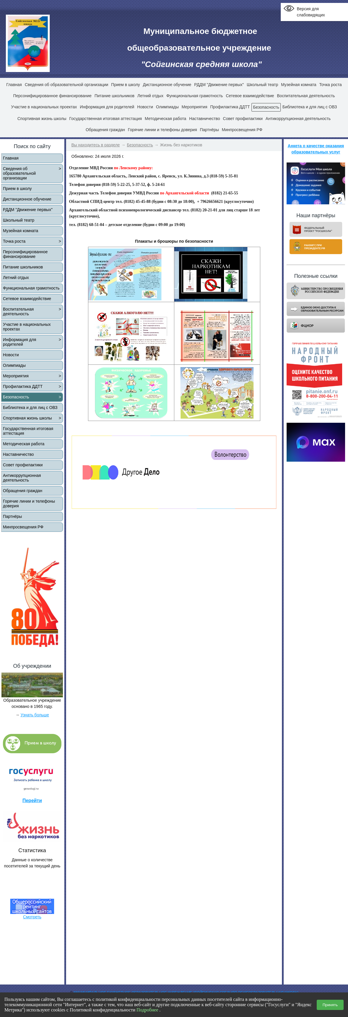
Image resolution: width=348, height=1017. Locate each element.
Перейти (32, 800)
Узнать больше (34, 715)
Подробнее (147, 1009)
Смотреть (32, 917)
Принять (330, 1005)
